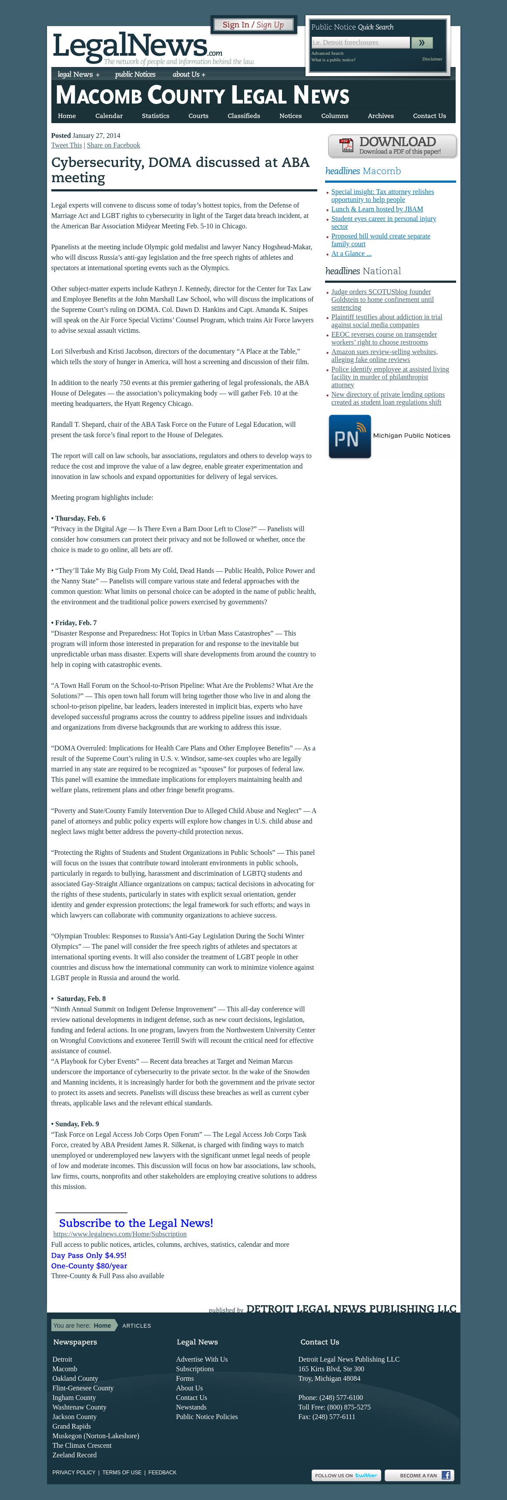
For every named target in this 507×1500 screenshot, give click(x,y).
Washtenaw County (80, 1407)
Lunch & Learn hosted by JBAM (377, 209)
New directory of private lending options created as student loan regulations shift (388, 398)
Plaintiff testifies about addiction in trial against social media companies (387, 320)
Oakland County (75, 1378)
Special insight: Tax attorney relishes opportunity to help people (383, 195)
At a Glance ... (352, 253)
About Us (189, 1388)
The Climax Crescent (82, 1445)
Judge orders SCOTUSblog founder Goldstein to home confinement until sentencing (383, 299)
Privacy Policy (74, 1473)
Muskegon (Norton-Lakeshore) (96, 1436)
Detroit (62, 1359)
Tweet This (66, 145)
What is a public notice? (334, 59)
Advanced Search (328, 53)
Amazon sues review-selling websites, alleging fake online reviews (385, 355)
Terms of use (121, 1473)
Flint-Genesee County (83, 1388)
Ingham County (74, 1397)
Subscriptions (195, 1369)
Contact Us (192, 1397)
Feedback (162, 1473)
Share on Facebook (114, 145)
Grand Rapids (72, 1426)
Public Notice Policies (207, 1416)
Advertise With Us (202, 1359)
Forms (185, 1378)
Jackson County (75, 1416)
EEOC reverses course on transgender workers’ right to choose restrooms (384, 338)
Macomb (65, 1369)
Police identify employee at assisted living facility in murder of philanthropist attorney (391, 376)
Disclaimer (432, 59)
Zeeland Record (75, 1455)
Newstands (191, 1407)
